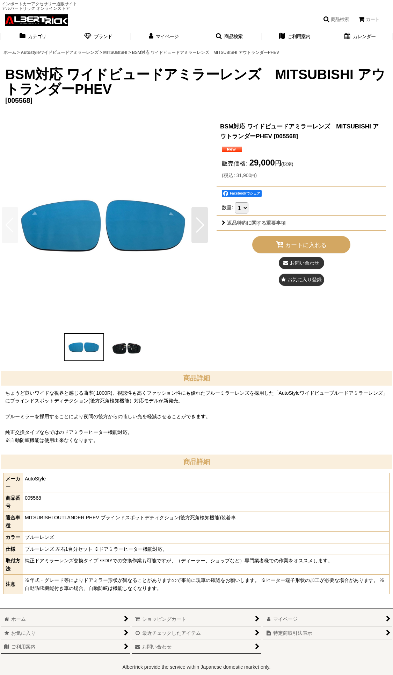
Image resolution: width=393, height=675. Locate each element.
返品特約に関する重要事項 (254, 223)
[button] (336, 19)
